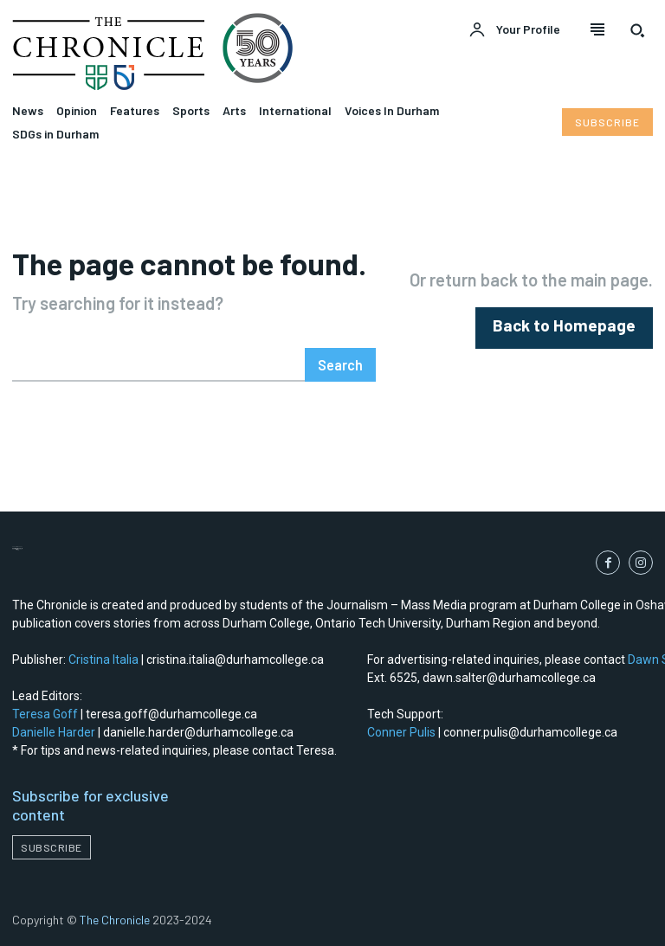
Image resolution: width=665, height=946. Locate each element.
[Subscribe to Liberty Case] (607, 122)
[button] (637, 30)
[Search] (340, 365)
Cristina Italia (103, 659)
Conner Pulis (401, 732)
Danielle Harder (53, 732)
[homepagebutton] (575, 327)
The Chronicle (115, 919)
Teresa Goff (45, 714)
